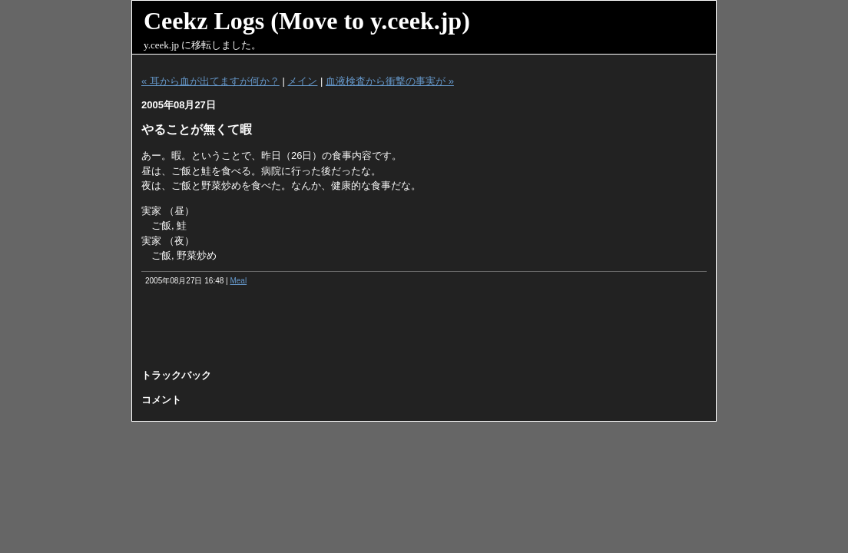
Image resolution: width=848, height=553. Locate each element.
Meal (238, 280)
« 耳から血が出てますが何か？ (210, 81)
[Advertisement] (424, 332)
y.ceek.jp (161, 45)
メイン (302, 81)
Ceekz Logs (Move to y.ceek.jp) (307, 21)
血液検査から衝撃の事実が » (390, 81)
